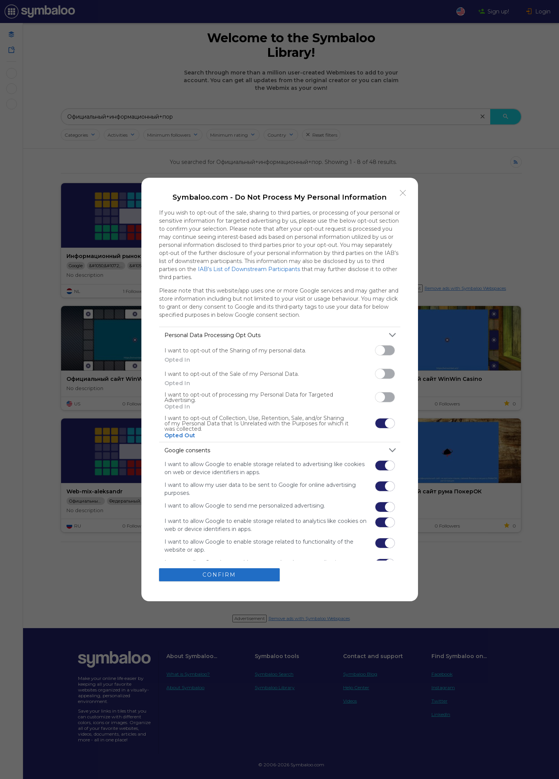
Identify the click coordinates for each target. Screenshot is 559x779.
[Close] (403, 192)
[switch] (385, 350)
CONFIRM (219, 574)
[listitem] (279, 335)
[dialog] (279, 389)
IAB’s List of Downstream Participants (249, 269)
